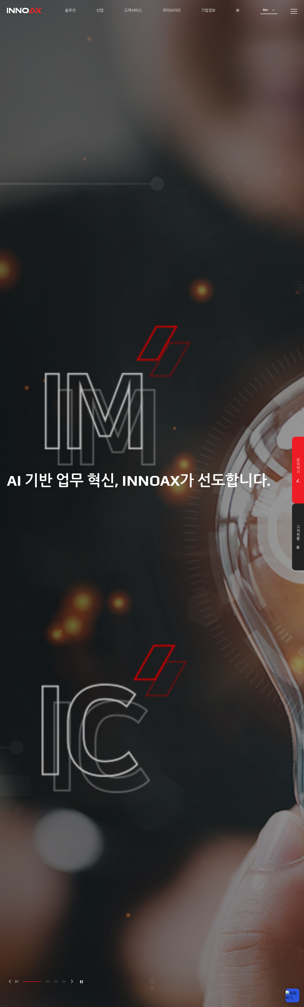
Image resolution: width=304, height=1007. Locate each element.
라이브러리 (172, 10)
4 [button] (65, 981)
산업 (99, 10)
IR (237, 10)
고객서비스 (133, 10)
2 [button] (48, 981)
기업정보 (208, 10)
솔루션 (70, 10)
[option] (152, 503)
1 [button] (17, 981)
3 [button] (56, 981)
